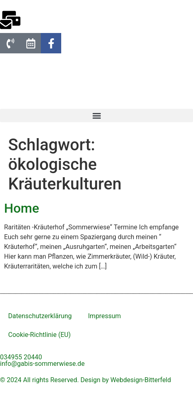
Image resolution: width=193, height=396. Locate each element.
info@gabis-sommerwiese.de (42, 363)
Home (21, 208)
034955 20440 (21, 357)
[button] (96, 115)
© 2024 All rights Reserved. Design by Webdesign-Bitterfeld (85, 380)
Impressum (104, 316)
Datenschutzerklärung (40, 316)
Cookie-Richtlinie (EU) (39, 335)
